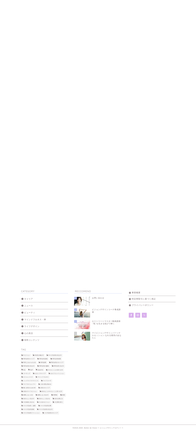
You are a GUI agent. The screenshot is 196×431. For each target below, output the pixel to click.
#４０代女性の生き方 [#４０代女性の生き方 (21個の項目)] (55, 355)
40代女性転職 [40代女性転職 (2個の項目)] (56, 359)
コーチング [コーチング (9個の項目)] (26, 373)
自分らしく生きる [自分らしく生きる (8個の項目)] (44, 398)
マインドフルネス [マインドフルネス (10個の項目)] (43, 377)
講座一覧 (85, 3)
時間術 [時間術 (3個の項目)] (55, 395)
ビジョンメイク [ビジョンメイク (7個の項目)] (28, 377)
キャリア (28, 299)
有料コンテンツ (31, 340)
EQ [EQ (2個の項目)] (24, 370)
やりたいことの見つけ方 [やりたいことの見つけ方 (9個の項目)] (55, 370)
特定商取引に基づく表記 (144, 299)
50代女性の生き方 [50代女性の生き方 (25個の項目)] (28, 366)
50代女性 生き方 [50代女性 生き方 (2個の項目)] (59, 366)
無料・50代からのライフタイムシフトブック (162, 4)
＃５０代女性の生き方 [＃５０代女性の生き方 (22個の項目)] (46, 409)
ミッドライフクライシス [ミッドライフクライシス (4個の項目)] (30, 380)
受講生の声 (111, 3)
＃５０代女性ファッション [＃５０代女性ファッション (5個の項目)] (31, 413)
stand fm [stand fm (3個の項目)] (40, 370)
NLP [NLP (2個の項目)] (31, 370)
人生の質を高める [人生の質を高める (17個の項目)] (45, 384)
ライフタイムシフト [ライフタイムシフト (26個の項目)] (29, 384)
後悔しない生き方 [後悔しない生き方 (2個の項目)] (43, 395)
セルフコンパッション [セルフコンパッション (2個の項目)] (57, 373)
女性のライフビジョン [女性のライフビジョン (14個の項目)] (30, 391)
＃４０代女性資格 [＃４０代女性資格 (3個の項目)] (28, 409)
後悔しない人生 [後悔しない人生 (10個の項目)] (28, 395)
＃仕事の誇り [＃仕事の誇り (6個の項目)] (59, 402)
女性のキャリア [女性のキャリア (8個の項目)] (45, 388)
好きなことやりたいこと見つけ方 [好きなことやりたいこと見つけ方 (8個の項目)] (52, 391)
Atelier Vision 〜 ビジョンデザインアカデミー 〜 (98, 16)
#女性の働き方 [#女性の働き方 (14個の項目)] (39, 355)
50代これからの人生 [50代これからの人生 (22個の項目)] (29, 362)
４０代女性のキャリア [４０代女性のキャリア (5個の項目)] (51, 413)
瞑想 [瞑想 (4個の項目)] (63, 395)
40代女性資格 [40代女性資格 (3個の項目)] (43, 359)
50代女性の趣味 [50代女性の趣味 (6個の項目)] (44, 366)
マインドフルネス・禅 (35, 319)
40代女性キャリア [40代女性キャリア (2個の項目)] (28, 359)
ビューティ (29, 312)
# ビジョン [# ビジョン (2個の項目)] (26, 355)
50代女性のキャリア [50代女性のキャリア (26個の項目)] (57, 362)
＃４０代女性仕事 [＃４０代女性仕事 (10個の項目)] (45, 406)
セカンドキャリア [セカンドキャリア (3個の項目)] (40, 373)
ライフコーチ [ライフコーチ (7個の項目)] (47, 380)
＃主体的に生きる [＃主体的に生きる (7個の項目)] (28, 402)
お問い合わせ (136, 3)
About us (59, 3)
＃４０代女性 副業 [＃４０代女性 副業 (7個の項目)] (29, 406)
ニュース (28, 305)
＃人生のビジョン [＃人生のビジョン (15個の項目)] (44, 402)
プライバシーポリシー (143, 305)
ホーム (33, 3)
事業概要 (136, 292)
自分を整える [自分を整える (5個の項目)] (59, 398)
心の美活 (28, 333)
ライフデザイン (31, 326)
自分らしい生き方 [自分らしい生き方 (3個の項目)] (28, 398)
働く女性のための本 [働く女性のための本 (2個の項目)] (29, 388)
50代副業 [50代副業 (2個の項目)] (43, 362)
